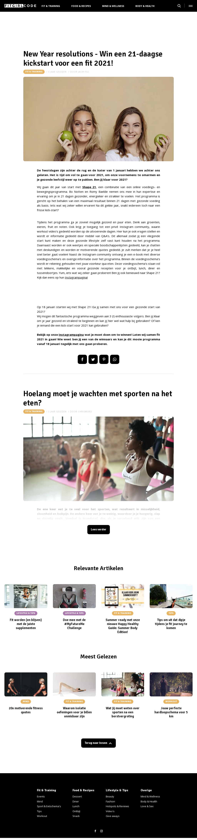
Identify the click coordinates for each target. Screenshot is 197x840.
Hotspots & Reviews (117, 806)
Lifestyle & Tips (117, 790)
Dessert (77, 796)
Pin (104, 359)
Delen (82, 359)
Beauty (110, 796)
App (114, 359)
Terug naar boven (96, 745)
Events (41, 796)
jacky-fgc (83, 71)
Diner (76, 801)
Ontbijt (76, 811)
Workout (42, 816)
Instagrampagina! (76, 277)
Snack (76, 816)
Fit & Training (51, 6)
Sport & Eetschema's (49, 806)
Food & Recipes (81, 6)
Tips (39, 811)
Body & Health (144, 6)
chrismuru (85, 411)
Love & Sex (147, 806)
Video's (110, 811)
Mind (40, 801)
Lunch (76, 806)
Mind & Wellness (113, 6)
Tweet (93, 359)
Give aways (112, 816)
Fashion (110, 801)
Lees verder (98, 530)
